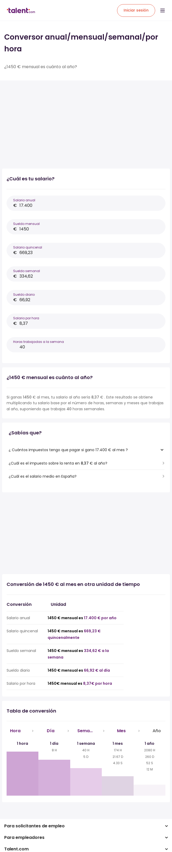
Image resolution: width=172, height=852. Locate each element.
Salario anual (24, 200)
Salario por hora (26, 318)
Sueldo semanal (26, 271)
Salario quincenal (27, 247)
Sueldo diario (24, 294)
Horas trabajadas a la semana (38, 341)
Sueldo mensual (26, 224)
